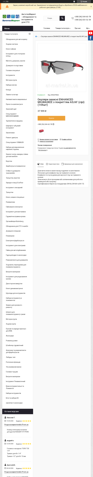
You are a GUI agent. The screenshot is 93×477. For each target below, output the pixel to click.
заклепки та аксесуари (14, 403)
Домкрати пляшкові (13, 231)
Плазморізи (10, 236)
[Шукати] (62, 18)
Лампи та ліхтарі (12, 94)
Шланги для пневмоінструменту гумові (15, 313)
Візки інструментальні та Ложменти (15, 387)
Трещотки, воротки (13, 178)
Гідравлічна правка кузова (15, 216)
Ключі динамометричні (14, 288)
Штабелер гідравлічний (14, 345)
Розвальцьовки (11, 341)
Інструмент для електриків (15, 245)
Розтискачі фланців (13, 362)
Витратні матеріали (13, 272)
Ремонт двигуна (12, 137)
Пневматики (10, 202)
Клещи (8, 90)
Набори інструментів (13, 393)
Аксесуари (10, 336)
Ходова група (11, 324)
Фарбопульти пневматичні (15, 166)
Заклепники (10, 133)
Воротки (9, 161)
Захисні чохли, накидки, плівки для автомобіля (17, 155)
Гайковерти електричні (14, 207)
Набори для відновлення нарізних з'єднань (15, 148)
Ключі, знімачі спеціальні (15, 197)
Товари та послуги (62, 28)
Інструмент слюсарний (14, 187)
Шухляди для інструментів (15, 293)
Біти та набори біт (12, 398)
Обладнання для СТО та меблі (17, 226)
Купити (51, 118)
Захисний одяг (11, 109)
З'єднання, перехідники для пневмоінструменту (16, 266)
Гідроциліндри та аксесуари (16, 255)
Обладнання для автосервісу (16, 39)
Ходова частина (12, 44)
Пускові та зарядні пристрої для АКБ (16, 330)
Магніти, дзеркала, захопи (15, 61)
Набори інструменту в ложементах (14, 299)
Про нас (78, 28)
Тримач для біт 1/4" (14, 453)
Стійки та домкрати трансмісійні (13, 172)
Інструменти (10, 75)
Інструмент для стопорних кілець (15, 55)
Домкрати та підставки (14, 65)
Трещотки (9, 192)
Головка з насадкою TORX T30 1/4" (18, 450)
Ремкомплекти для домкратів (17, 260)
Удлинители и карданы (14, 121)
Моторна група (11, 80)
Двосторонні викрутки (14, 283)
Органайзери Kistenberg (14, 221)
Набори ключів (11, 85)
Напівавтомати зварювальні (16, 99)
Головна (47, 28)
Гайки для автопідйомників (16, 250)
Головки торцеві (12, 372)
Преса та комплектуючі (14, 104)
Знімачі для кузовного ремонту (14, 306)
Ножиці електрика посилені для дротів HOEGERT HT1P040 (18, 431)
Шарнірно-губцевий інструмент (13, 127)
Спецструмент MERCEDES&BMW (12, 115)
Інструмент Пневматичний (15, 381)
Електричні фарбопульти (15, 240)
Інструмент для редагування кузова (16, 278)
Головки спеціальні (13, 70)
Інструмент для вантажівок (16, 212)
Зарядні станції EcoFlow (14, 183)
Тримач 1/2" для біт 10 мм (16, 456)
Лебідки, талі (10, 357)
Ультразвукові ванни (13, 367)
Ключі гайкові (11, 49)
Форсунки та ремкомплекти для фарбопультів (16, 351)
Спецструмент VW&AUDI (15, 142)
